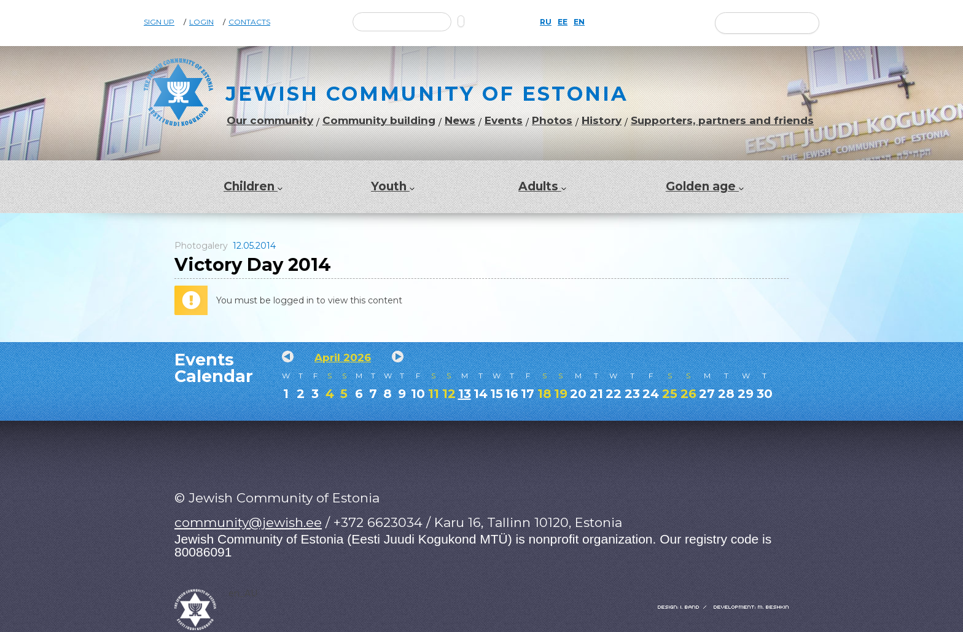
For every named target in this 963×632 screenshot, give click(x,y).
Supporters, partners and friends (722, 120)
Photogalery (201, 245)
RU (546, 22)
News (460, 120)
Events (504, 120)
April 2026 (342, 357)
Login (201, 22)
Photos (552, 120)
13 (464, 393)
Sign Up (159, 22)
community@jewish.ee (248, 522)
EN (579, 22)
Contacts (249, 22)
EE (562, 22)
